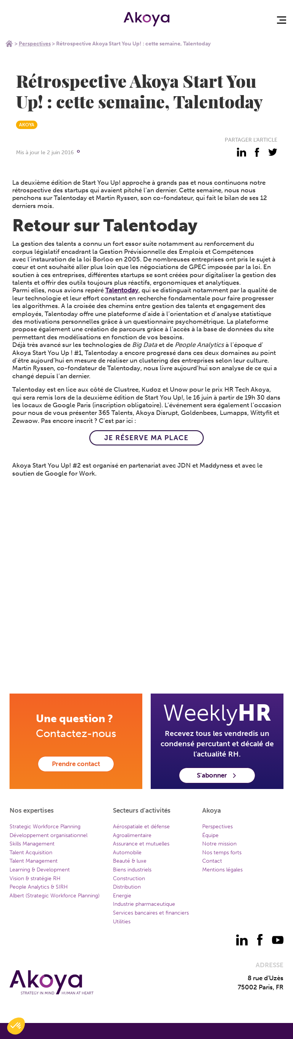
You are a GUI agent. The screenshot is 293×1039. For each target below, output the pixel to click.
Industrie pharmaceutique (144, 904)
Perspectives (35, 43)
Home (9, 43)
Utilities (121, 921)
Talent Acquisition (31, 852)
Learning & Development (40, 869)
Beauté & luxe (129, 861)
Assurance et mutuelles (141, 844)
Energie (122, 895)
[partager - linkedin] (241, 152)
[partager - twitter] (272, 152)
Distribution (127, 887)
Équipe (210, 835)
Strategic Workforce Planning (45, 826)
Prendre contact (76, 764)
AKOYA (26, 124)
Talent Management (34, 861)
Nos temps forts (221, 852)
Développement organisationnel (48, 835)
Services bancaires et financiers (151, 913)
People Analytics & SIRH (39, 887)
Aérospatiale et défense (141, 826)
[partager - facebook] (257, 152)
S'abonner (217, 775)
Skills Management (32, 844)
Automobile (127, 852)
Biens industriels (132, 869)
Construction (129, 878)
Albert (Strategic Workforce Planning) (55, 895)
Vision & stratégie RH (35, 878)
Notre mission (219, 844)
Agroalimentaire (132, 835)
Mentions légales (222, 869)
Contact (212, 861)
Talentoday (121, 290)
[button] (16, 1026)
